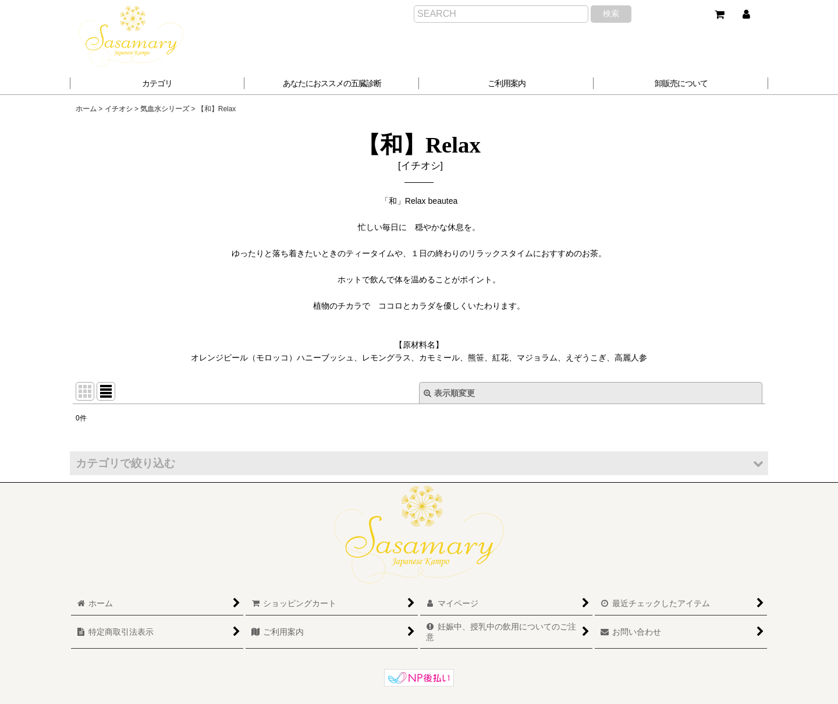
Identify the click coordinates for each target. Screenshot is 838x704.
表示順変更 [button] (449, 393)
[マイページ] (746, 14)
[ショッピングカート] (719, 14)
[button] (331, 83)
